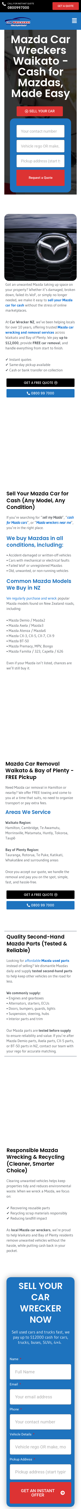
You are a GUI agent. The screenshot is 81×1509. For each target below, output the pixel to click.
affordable (47, 960)
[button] (74, 21)
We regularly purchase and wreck (31, 598)
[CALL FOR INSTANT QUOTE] (4, 4)
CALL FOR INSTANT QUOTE (21, 3)
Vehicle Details (21, 1434)
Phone (15, 1409)
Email (14, 1384)
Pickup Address (21, 1459)
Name (14, 1359)
